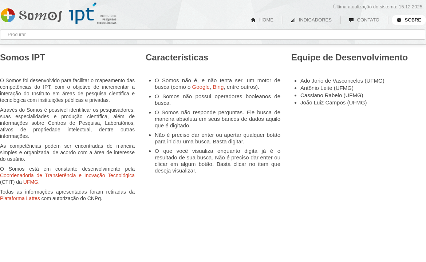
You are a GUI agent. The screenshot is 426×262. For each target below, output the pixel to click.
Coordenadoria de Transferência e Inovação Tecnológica (67, 175)
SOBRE (409, 20)
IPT (93, 13)
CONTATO (364, 20)
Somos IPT (31, 14)
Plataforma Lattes (20, 198)
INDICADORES (311, 20)
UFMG (30, 182)
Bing (218, 87)
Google (201, 87)
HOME (262, 20)
